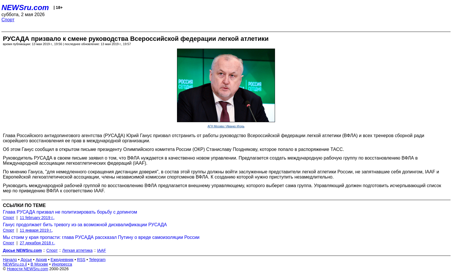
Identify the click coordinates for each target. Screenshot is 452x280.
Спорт (7, 19)
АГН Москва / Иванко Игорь (226, 126)
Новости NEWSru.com (27, 268)
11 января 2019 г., (36, 230)
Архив (41, 259)
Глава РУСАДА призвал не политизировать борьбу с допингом (70, 212)
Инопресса (62, 264)
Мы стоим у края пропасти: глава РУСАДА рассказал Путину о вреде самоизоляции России (101, 237)
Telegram (97, 259)
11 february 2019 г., (37, 217)
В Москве (39, 264)
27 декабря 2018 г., (37, 243)
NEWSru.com (25, 7)
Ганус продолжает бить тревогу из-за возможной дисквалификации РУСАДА (85, 224)
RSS (81, 259)
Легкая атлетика (77, 250)
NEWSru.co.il (15, 264)
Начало (10, 259)
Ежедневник (62, 259)
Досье (26, 259)
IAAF (101, 250)
